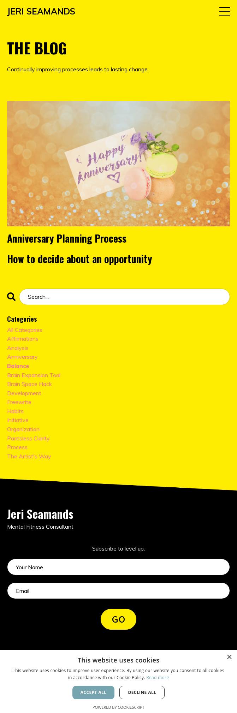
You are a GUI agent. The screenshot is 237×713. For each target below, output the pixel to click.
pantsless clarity (28, 438)
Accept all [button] (94, 692)
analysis (18, 347)
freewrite (19, 401)
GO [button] (118, 619)
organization (23, 429)
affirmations (22, 338)
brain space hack (29, 383)
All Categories (24, 329)
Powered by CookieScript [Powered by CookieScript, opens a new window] (118, 707)
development (24, 393)
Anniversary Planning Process (66, 238)
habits (15, 411)
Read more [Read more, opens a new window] (157, 678)
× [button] (229, 657)
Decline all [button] (142, 692)
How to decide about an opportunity (79, 259)
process (17, 447)
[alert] (118, 681)
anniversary (22, 356)
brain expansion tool (33, 375)
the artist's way (29, 456)
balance (18, 365)
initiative (18, 419)
